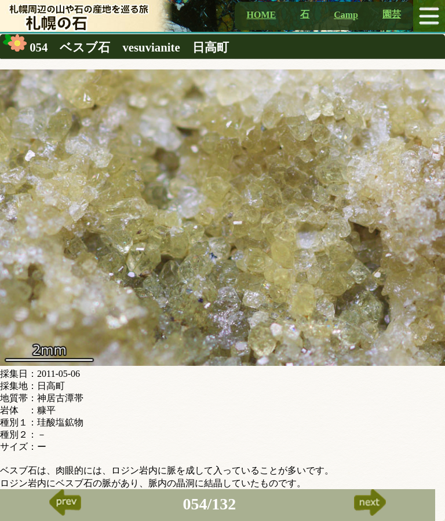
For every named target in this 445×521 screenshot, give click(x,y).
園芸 (391, 14)
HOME (261, 15)
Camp (346, 15)
